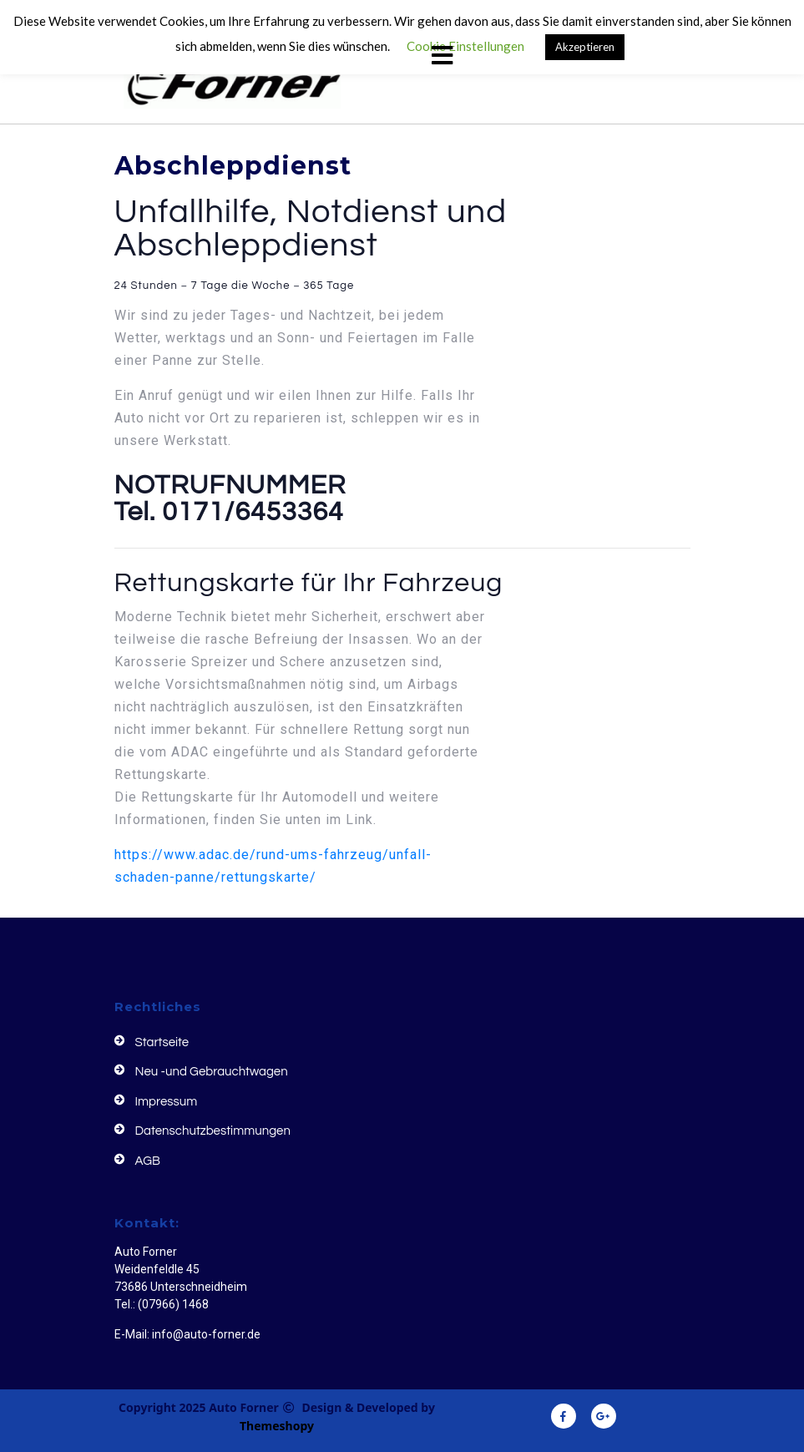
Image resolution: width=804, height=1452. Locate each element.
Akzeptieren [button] (584, 46)
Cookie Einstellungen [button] (465, 45)
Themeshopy (277, 1426)
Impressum (166, 1101)
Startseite (162, 1042)
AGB (148, 1161)
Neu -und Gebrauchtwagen (211, 1071)
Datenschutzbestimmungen (213, 1131)
